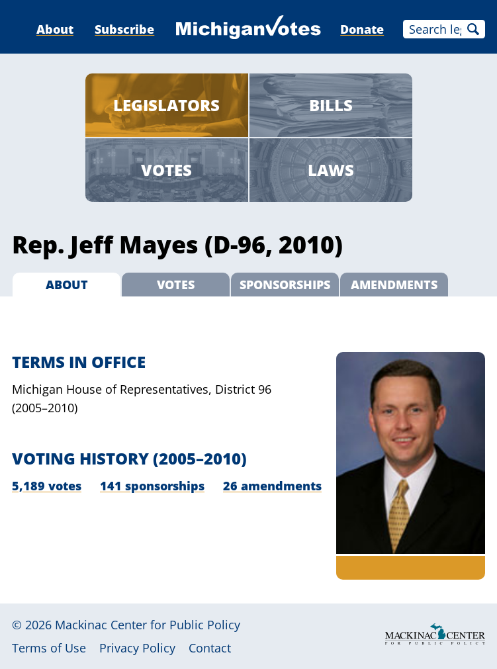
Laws (331, 170)
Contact (210, 648)
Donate (362, 29)
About (54, 29)
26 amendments (272, 486)
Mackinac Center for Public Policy (147, 625)
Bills (331, 105)
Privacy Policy (137, 648)
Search (473, 29)
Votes (166, 170)
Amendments (394, 284)
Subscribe (124, 29)
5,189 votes (46, 486)
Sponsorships (285, 284)
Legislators (166, 105)
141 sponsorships (152, 486)
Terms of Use (49, 648)
